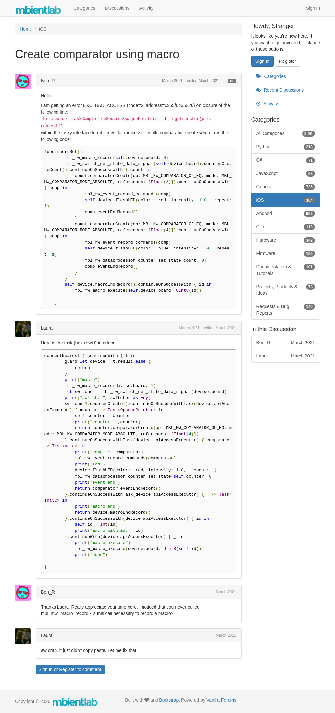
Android (285, 213)
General (285, 186)
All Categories (285, 133)
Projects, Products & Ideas (285, 289)
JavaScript (285, 173)
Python (285, 146)
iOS (232, 81)
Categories (84, 8)
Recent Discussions (280, 90)
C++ (285, 226)
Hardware (285, 240)
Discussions (117, 8)
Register (67, 669)
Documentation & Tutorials (285, 269)
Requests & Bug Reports (285, 309)
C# (285, 160)
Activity (146, 8)
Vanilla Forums (221, 700)
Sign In (313, 8)
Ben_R (48, 80)
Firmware (285, 253)
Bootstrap (169, 700)
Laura (47, 327)
